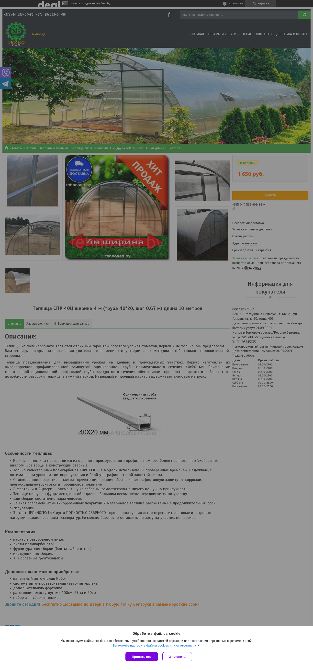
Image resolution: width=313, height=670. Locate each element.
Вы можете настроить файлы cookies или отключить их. (154, 646)
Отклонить (177, 657)
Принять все (142, 657)
